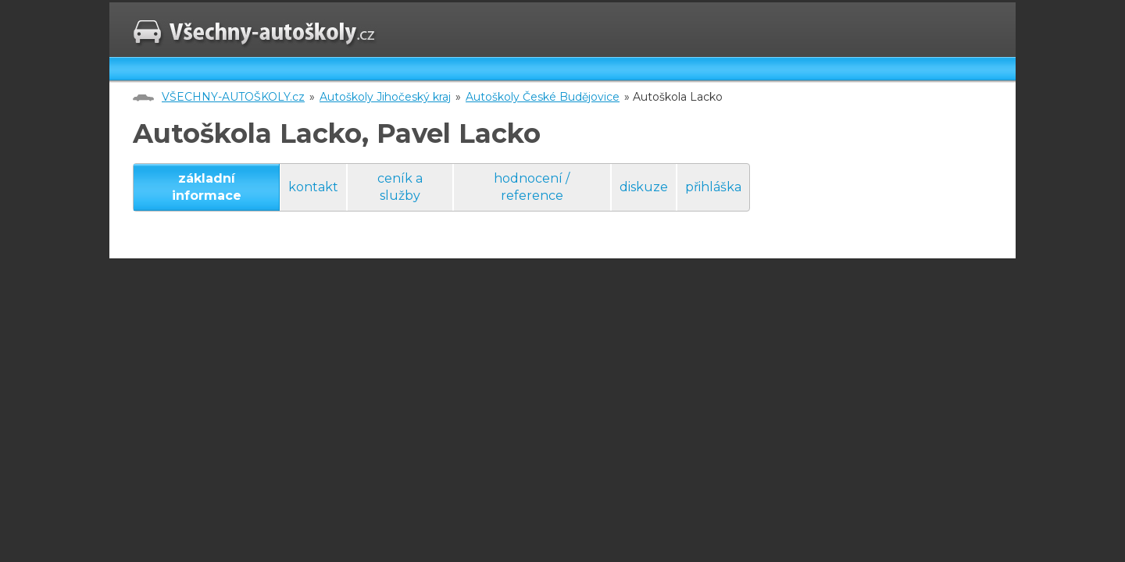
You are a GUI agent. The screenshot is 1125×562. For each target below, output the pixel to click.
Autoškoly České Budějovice (543, 97)
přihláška (713, 187)
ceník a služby (400, 187)
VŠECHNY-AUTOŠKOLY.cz (233, 97)
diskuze (644, 187)
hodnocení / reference (532, 187)
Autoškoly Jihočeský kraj (385, 97)
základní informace (206, 187)
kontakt (313, 187)
